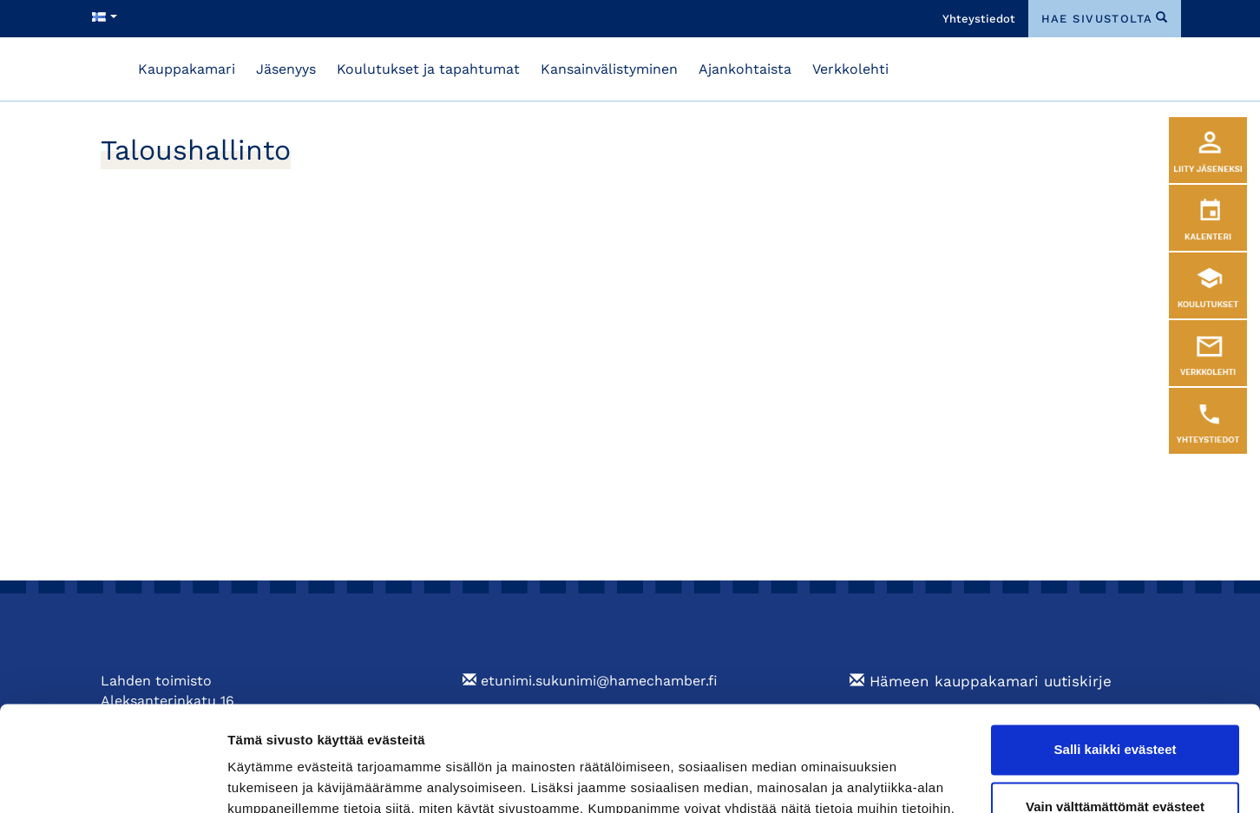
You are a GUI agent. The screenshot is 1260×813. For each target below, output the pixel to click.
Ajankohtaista (745, 69)
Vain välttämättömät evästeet (1115, 707)
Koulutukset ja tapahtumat (428, 69)
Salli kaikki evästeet (1115, 651)
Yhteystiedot (978, 18)
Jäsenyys (286, 69)
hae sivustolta (1097, 18)
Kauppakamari (186, 69)
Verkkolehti (850, 69)
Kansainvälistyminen (609, 69)
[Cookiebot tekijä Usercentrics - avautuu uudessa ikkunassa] (112, 779)
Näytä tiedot (265, 778)
